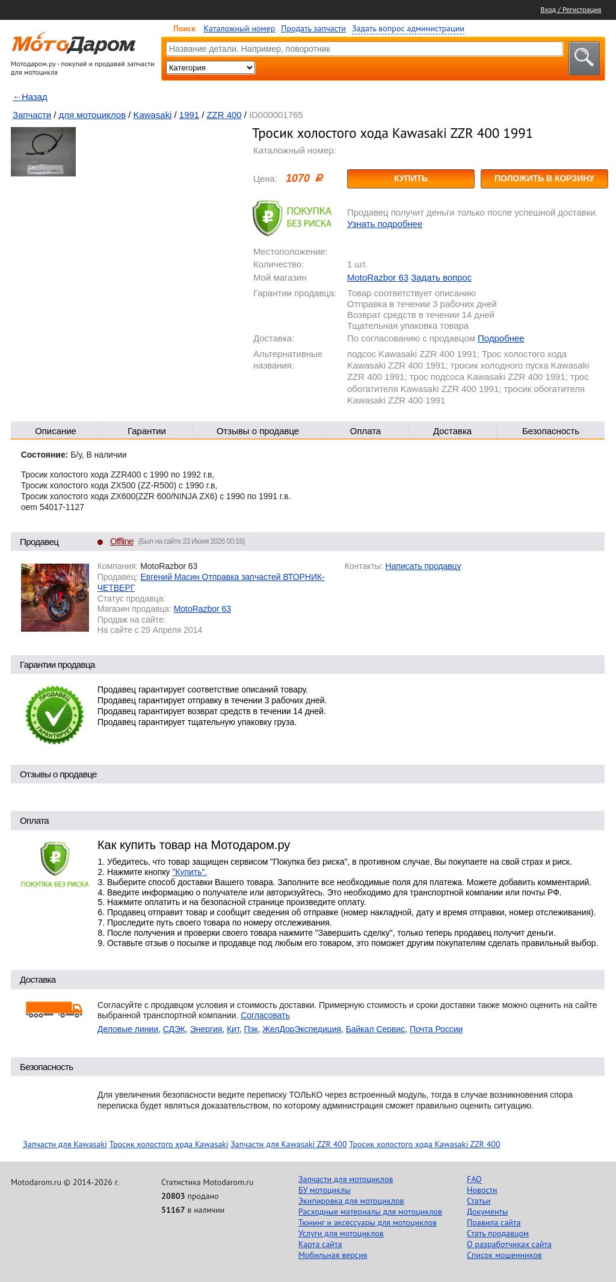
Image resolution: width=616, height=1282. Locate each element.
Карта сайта (320, 1244)
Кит (233, 1029)
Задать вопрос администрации (408, 28)
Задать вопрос (441, 277)
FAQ (474, 1179)
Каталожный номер (240, 28)
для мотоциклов (92, 115)
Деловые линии (127, 1029)
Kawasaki (153, 115)
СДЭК (174, 1029)
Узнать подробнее (384, 224)
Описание (55, 431)
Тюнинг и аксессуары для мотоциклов (367, 1222)
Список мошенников (504, 1254)
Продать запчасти (313, 28)
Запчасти (32, 115)
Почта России (436, 1029)
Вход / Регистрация (571, 9)
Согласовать (265, 1015)
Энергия (206, 1029)
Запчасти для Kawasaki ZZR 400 (288, 1144)
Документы (487, 1211)
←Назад (30, 97)
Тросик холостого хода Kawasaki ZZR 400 (424, 1144)
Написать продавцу (423, 566)
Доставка (452, 431)
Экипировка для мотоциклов (351, 1200)
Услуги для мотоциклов (341, 1233)
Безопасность (550, 431)
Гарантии (147, 431)
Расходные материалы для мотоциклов (370, 1211)
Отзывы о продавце (258, 431)
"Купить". (189, 872)
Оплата (365, 431)
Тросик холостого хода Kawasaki (169, 1144)
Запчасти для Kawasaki (65, 1144)
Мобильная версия (332, 1254)
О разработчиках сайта (509, 1244)
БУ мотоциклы (324, 1189)
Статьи (478, 1200)
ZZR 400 (223, 115)
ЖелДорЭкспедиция (301, 1029)
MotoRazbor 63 (377, 277)
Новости (482, 1189)
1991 (189, 115)
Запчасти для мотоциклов (345, 1179)
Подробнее (501, 338)
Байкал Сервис (375, 1029)
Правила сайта (494, 1222)
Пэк (250, 1029)
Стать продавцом (498, 1233)
